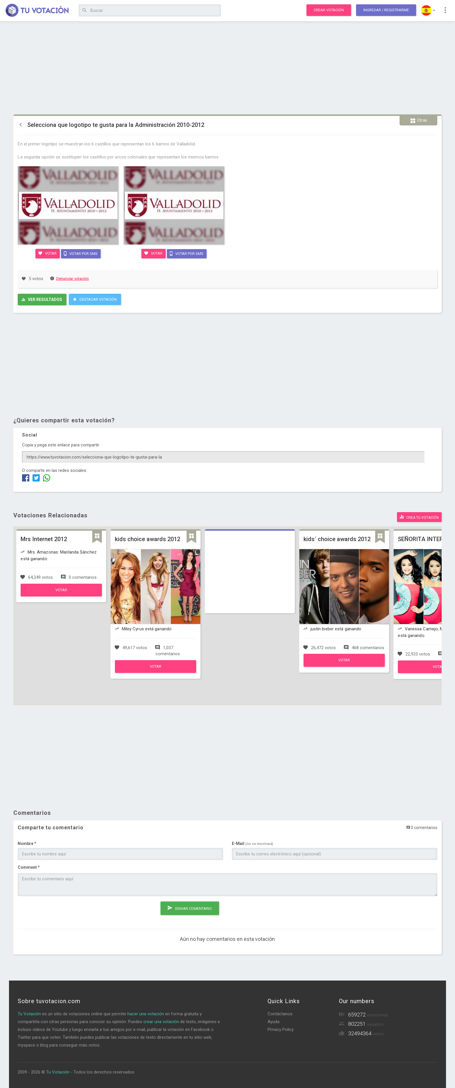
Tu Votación (29, 1012)
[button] (428, 10)
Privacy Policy (281, 1028)
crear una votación (161, 1020)
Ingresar (386, 10)
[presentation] (62, 910)
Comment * (29, 866)
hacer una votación (145, 1012)
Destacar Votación (95, 299)
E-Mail (252, 842)
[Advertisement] (227, 68)
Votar (47, 253)
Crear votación (329, 10)
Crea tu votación (419, 516)
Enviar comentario (190, 906)
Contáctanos (280, 1012)
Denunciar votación (69, 278)
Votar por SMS (81, 253)
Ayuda (273, 1020)
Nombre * (27, 842)
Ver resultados (42, 299)
